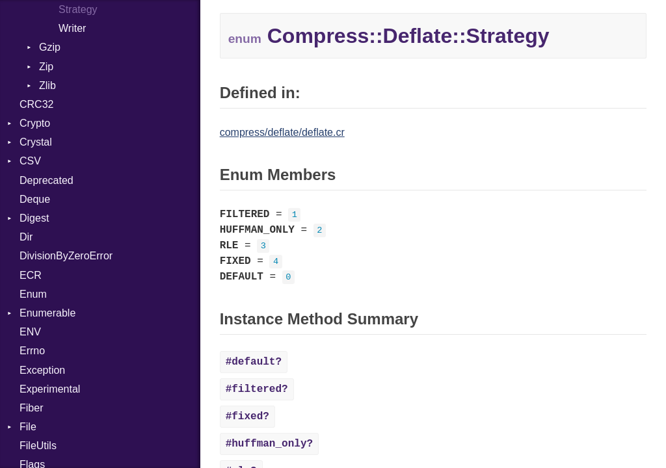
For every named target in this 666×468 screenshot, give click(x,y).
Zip (46, 66)
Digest (34, 218)
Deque (35, 199)
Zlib (47, 85)
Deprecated (46, 180)
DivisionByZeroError (66, 255)
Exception (42, 370)
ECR (31, 275)
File (28, 426)
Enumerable (47, 312)
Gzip (49, 47)
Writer (72, 28)
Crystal (36, 142)
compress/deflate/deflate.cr (282, 132)
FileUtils (38, 445)
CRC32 (36, 104)
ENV (30, 331)
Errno (32, 350)
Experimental (50, 389)
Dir (26, 236)
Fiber (31, 407)
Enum (33, 294)
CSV (30, 160)
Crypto (35, 123)
